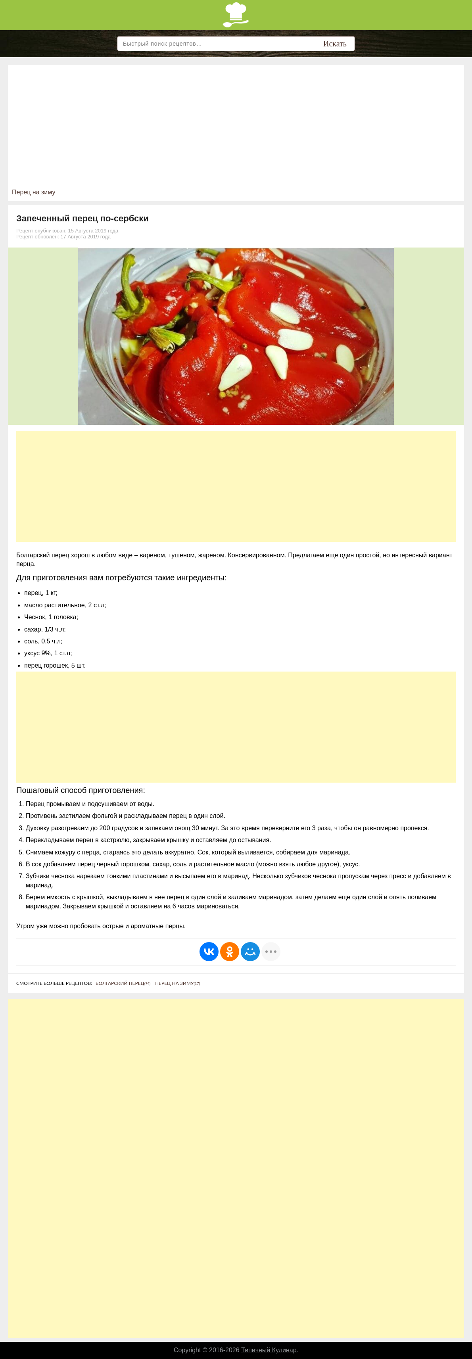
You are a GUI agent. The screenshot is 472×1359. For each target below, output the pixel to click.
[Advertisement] (236, 128)
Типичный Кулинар (269, 1350)
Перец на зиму (33, 192)
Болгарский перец (123, 983)
